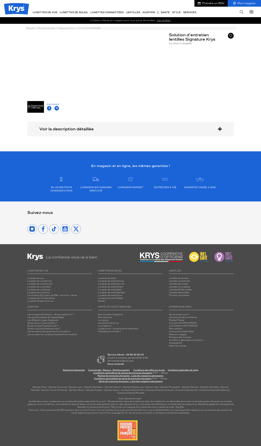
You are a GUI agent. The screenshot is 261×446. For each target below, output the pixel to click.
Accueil (30, 28)
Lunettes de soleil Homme (111, 284)
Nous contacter (116, 363)
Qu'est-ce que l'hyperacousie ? (42, 325)
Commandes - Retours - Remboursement (109, 370)
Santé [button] (165, 12)
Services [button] (189, 12)
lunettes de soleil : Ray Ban (170, 407)
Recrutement (175, 328)
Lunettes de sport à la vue (40, 301)
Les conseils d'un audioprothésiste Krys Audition (52, 334)
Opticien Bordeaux (93, 387)
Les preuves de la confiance (183, 317)
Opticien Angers (94, 390)
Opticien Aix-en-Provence (54, 390)
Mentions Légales (178, 334)
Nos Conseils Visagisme (110, 314)
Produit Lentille (46, 28)
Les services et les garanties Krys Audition (48, 331)
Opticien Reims (76, 390)
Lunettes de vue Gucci (38, 292)
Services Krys (105, 317)
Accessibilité (175, 342)
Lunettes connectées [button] (107, 12)
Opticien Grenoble (209, 387)
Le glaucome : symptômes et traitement (118, 328)
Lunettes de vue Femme (39, 281)
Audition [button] (148, 12)
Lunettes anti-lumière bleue (41, 298)
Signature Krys (67, 28)
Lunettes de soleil (107, 278)
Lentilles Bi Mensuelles (180, 289)
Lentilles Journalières (179, 286)
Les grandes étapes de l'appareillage (45, 317)
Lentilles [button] (133, 12)
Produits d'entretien (179, 295)
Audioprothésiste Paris (133, 390)
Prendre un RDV (211, 3)
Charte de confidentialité (181, 331)
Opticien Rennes (190, 387)
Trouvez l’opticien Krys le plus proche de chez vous (121, 410)
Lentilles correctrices (179, 281)
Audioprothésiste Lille (186, 390)
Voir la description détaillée (130, 128)
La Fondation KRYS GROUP (183, 325)
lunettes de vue (56, 401)
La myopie (103, 320)
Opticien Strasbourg (133, 387)
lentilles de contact (38, 401)
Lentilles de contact (179, 278)
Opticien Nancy (112, 390)
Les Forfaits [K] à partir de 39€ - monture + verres (52, 295)
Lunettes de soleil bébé (109, 289)
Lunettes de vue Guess (38, 289)
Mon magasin (244, 3)
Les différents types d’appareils (43, 320)
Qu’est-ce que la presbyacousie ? (43, 328)
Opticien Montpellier (170, 387)
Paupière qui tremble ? (109, 331)
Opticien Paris (39, 387)
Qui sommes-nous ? (179, 314)
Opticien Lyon (75, 387)
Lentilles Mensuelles (179, 292)
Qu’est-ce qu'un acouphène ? (42, 322)
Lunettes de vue (35, 278)
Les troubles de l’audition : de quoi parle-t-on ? (50, 314)
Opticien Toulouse (57, 387)
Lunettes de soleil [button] (74, 12)
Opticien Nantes (113, 387)
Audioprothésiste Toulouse (160, 390)
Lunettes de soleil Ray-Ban (111, 292)
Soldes (101, 301)
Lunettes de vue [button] (45, 12)
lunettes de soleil (73, 401)
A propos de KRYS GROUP (183, 322)
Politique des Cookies (180, 337)
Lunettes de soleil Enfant (110, 286)
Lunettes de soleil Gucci (110, 295)
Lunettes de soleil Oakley (110, 298)
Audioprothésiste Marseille (130, 392)
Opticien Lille (151, 387)
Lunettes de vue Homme (39, 284)
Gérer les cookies (177, 345)
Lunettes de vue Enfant (39, 286)
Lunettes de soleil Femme (111, 281)
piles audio (90, 401)
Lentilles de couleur (179, 284)
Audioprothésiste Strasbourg (214, 390)
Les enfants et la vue (108, 322)
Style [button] (176, 12)
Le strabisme (104, 325)
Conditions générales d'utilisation (186, 340)
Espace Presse (176, 320)
